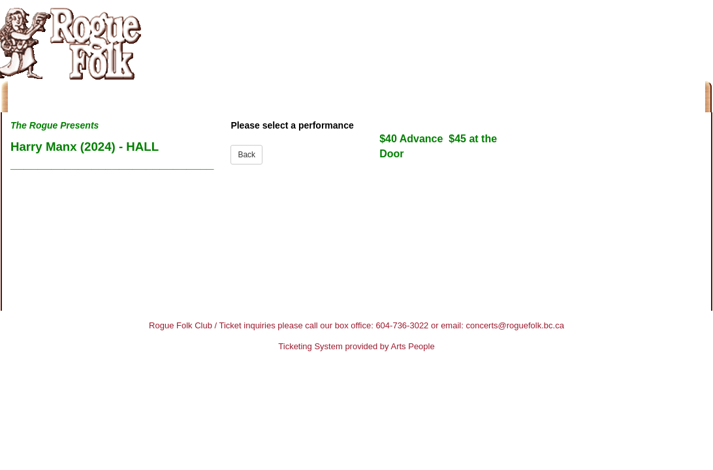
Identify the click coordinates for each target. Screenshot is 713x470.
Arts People (413, 346)
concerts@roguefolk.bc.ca (515, 325)
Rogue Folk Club (180, 325)
